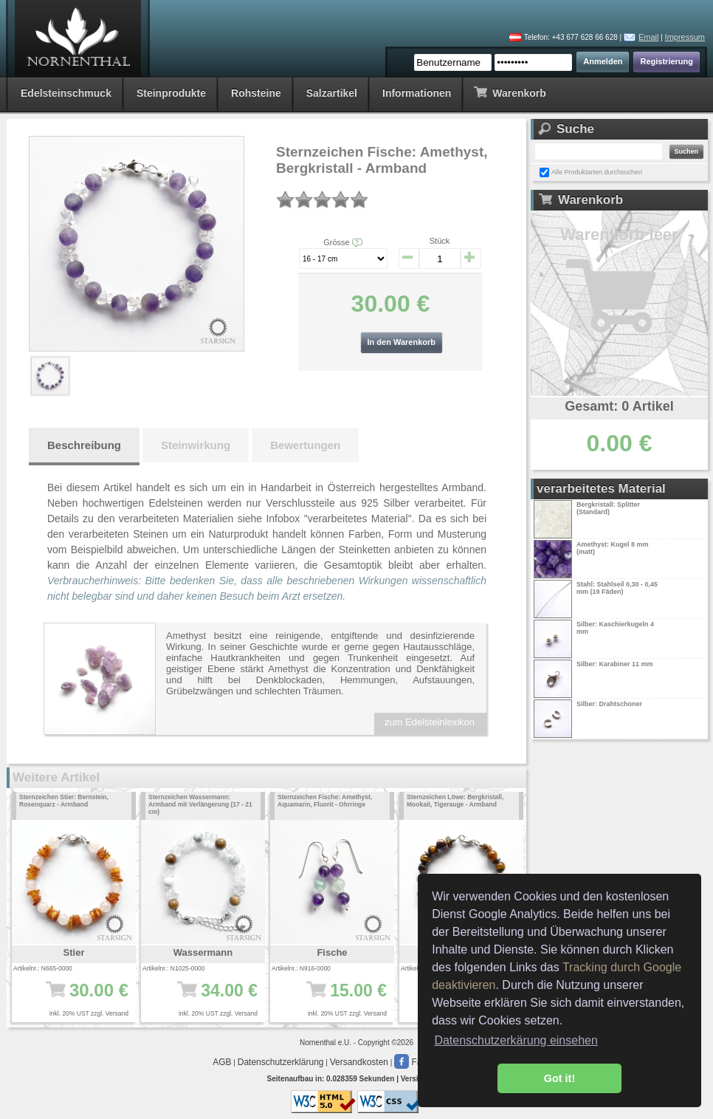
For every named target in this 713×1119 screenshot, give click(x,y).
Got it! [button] (559, 1078)
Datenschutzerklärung (281, 1062)
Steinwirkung (195, 445)
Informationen (416, 93)
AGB (222, 1062)
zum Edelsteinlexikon (430, 722)
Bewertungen (305, 445)
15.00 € (337, 998)
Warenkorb (509, 92)
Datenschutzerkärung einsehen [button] (515, 1040)
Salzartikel (331, 93)
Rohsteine (256, 93)
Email (648, 36)
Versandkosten (359, 1062)
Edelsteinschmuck (66, 93)
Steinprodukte (171, 93)
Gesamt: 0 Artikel (619, 406)
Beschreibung (84, 445)
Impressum (685, 36)
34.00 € (208, 998)
